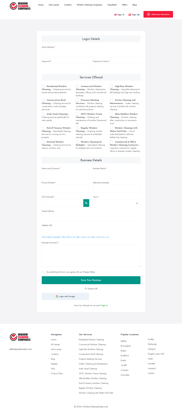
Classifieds (112, 4)
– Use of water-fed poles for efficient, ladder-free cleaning (123, 132)
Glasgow (152, 349)
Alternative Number (101, 182)
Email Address (48, 47)
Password (46, 61)
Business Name (99, 168)
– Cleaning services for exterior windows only (56, 145)
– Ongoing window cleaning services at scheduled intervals (89, 132)
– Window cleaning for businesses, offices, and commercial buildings (91, 91)
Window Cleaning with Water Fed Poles (96, 392)
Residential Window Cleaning (91, 339)
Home (40, 4)
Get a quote (54, 4)
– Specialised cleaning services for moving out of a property (56, 132)
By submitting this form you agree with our (70, 271)
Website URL (47, 225)
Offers (124, 4)
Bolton (123, 350)
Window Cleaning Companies (89, 4)
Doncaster (125, 374)
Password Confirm (101, 61)
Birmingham (126, 345)
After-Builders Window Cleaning (92, 378)
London (151, 373)
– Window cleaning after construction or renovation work (124, 119)
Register (54, 363)
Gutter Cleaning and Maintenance (93, 363)
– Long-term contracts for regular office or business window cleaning (125, 146)
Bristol (123, 360)
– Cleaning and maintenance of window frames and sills (91, 119)
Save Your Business (91, 280)
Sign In (119, 14)
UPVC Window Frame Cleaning (92, 373)
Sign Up (134, 14)
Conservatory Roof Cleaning (91, 354)
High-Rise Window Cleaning (91, 349)
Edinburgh (152, 344)
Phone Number (48, 182)
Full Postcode (47, 196)
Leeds (150, 358)
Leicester (151, 363)
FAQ (53, 368)
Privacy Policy (89, 271)
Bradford (125, 355)
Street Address (48, 211)
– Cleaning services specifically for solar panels (56, 117)
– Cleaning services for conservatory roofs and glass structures (56, 105)
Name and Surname (50, 168)
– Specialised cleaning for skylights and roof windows (90, 145)
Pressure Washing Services (90, 358)
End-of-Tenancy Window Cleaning (93, 383)
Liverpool (152, 368)
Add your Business (158, 14)
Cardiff (124, 365)
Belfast (123, 341)
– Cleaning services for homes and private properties (56, 89)
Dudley (151, 339)
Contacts (68, 4)
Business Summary (49, 242)
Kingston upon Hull (156, 353)
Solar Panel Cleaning (88, 368)
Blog (135, 4)
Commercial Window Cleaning (92, 344)
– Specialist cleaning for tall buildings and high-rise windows (125, 89)
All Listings (55, 344)
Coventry (124, 370)
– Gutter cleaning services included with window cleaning (124, 105)
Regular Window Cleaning (90, 388)
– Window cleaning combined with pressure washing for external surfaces (89, 105)
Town (95, 196)
